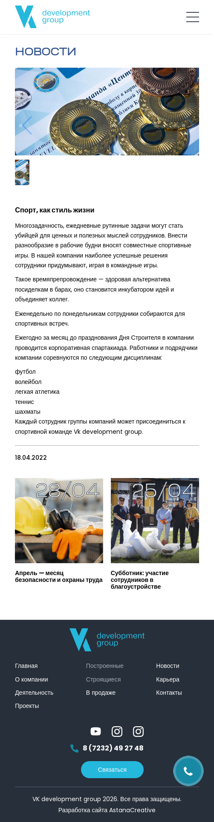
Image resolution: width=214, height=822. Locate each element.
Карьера (167, 679)
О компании (31, 679)
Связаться (112, 769)
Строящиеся (103, 679)
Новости (167, 666)
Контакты (169, 692)
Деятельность (34, 692)
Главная (26, 666)
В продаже (101, 692)
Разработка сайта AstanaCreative (107, 810)
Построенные (105, 666)
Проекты (27, 706)
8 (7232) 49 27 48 (107, 749)
